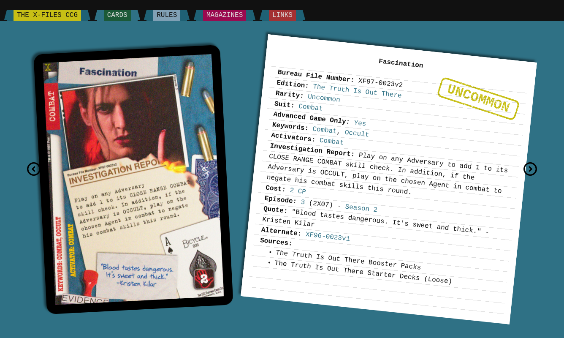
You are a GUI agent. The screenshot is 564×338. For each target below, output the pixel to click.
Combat (310, 108)
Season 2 (361, 208)
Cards (117, 15)
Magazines (224, 15)
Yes (360, 123)
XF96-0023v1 (327, 237)
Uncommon (478, 98)
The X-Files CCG (47, 15)
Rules (167, 15)
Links (282, 15)
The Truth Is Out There (357, 91)
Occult (356, 133)
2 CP (298, 191)
